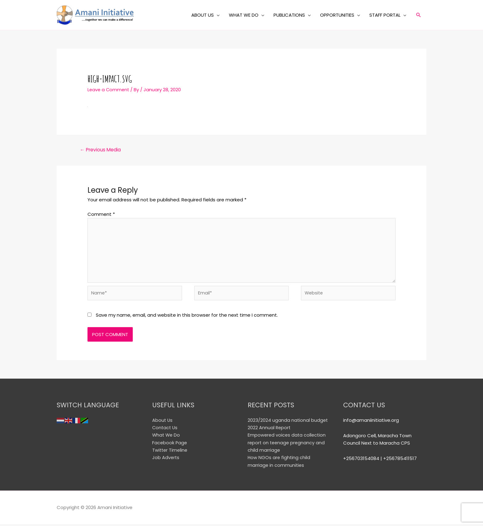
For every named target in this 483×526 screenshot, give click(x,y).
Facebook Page (170, 445)
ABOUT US (202, 15)
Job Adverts (166, 459)
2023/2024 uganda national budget (288, 422)
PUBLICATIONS (289, 15)
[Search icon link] (419, 15)
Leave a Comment (109, 89)
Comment (101, 214)
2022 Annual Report (269, 430)
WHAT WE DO (243, 15)
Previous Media (101, 149)
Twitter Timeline (170, 452)
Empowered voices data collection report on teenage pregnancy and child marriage (287, 444)
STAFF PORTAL (384, 15)
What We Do (166, 437)
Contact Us (165, 430)
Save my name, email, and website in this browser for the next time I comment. (187, 317)
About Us (162, 422)
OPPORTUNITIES (337, 15)
